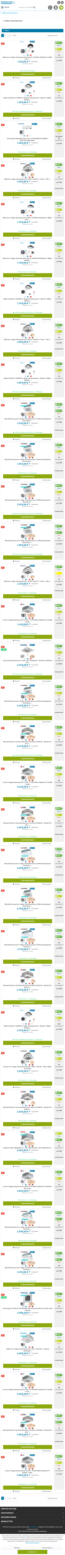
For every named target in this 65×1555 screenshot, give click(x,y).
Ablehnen (17, 1548)
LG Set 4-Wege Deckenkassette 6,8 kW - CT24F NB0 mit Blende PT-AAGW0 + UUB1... (27, 621)
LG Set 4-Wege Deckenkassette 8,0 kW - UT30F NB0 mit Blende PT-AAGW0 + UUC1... (27, 1390)
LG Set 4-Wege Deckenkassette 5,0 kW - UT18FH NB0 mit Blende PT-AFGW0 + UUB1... (27, 1472)
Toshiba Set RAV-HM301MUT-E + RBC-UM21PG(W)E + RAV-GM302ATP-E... (27, 1148)
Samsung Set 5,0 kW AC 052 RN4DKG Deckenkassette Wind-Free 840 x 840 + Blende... (28, 1309)
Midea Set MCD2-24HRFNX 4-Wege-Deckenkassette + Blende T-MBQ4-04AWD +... (28, 379)
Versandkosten (33, 1527)
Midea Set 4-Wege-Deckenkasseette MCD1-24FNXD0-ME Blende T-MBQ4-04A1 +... (28, 219)
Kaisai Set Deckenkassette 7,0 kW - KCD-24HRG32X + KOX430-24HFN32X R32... (27, 661)
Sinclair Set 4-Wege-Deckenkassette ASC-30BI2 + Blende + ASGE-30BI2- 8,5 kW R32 (27, 1068)
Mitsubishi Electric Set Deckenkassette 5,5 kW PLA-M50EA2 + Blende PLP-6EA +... (27, 824)
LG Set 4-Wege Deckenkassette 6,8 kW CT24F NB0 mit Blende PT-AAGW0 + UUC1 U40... (27, 1187)
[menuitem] (62, 2)
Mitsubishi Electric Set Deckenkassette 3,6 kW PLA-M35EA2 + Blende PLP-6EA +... (27, 743)
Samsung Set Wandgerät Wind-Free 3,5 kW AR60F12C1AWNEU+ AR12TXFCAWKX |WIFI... (28, 139)
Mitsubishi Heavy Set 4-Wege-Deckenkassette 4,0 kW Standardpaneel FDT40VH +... (27, 864)
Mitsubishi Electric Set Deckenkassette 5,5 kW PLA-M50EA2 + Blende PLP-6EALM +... (27, 1108)
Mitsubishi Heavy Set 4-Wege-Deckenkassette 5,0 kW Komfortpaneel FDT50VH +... (28, 1269)
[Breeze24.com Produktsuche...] (26, 7)
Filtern (6, 30)
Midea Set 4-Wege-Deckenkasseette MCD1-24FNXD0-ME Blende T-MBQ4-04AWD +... (28, 259)
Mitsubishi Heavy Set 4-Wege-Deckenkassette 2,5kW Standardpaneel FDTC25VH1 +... (28, 460)
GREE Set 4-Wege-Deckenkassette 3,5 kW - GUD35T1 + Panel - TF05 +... (27, 179)
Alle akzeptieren (47, 1548)
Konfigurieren (32, 1552)
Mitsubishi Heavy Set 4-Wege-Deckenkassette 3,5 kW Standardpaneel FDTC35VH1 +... (27, 420)
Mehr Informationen (32, 1543)
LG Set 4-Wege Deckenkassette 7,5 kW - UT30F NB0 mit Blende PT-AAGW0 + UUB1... (27, 783)
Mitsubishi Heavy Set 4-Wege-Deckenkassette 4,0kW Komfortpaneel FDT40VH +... (28, 1228)
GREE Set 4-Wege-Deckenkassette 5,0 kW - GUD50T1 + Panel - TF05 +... (27, 339)
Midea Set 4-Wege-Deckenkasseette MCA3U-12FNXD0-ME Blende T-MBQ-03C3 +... (28, 58)
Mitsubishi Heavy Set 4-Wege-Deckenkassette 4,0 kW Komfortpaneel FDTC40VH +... (28, 905)
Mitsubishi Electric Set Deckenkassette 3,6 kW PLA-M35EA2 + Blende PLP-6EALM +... (27, 986)
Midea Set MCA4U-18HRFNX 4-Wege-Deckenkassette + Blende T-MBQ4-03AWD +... (27, 300)
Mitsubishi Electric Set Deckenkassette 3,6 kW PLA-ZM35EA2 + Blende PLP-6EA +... (28, 1431)
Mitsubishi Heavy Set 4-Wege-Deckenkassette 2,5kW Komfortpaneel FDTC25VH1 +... (27, 501)
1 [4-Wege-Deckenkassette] (2, 35)
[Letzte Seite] (9, 35)
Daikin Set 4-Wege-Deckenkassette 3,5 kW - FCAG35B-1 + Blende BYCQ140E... (27, 1350)
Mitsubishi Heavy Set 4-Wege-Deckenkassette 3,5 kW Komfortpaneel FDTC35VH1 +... (28, 541)
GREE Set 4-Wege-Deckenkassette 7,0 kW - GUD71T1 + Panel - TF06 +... (27, 581)
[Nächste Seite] (5, 35)
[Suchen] (34, 7)
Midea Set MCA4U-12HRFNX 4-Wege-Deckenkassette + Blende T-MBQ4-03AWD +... (27, 99)
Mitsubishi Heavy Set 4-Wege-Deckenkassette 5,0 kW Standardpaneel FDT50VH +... (27, 946)
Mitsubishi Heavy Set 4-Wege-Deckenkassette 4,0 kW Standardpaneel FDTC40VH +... (27, 702)
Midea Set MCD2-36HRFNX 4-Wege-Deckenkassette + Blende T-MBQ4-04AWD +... (27, 1027)
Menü (5, 7)
